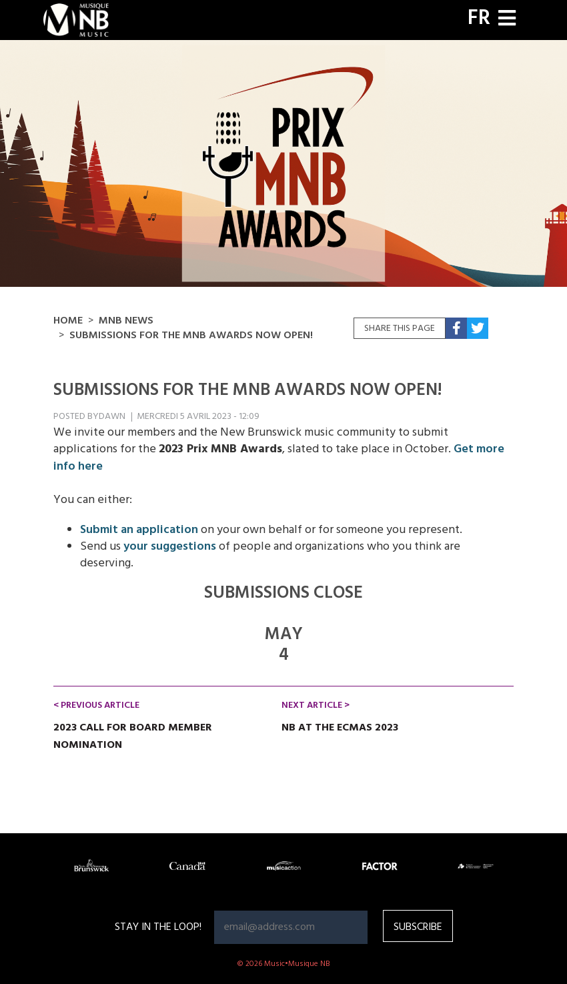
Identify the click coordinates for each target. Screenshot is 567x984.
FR (479, 18)
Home (68, 321)
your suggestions (169, 546)
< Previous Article (96, 705)
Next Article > (315, 705)
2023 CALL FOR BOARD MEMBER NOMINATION (132, 736)
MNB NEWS (126, 321)
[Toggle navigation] (507, 19)
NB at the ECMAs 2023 (339, 727)
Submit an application (139, 530)
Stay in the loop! (158, 927)
